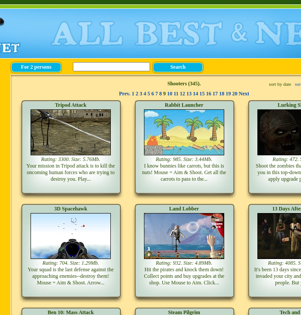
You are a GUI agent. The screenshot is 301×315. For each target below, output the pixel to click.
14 (195, 94)
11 (176, 94)
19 (228, 94)
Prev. (124, 94)
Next (244, 94)
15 (202, 94)
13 (189, 94)
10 (169, 94)
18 (221, 94)
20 (234, 94)
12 (182, 94)
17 (215, 94)
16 (208, 94)
